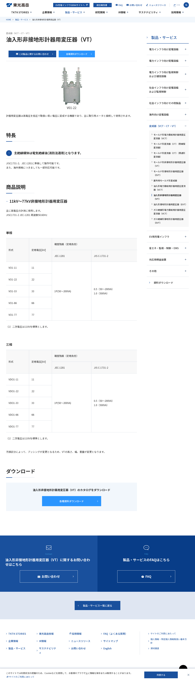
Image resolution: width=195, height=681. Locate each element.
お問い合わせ (78, 648)
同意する (161, 674)
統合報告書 (102, 5)
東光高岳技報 (46, 633)
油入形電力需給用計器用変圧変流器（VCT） (170, 187)
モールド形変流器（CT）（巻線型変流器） (169, 145)
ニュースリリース (80, 641)
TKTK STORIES (17, 633)
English (107, 648)
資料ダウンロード (163, 282)
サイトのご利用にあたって (163, 633)
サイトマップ (110, 641)
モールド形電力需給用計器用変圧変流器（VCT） (170, 136)
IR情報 (42, 641)
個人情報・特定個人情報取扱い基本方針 (169, 641)
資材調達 (155, 648)
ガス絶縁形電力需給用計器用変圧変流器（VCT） (170, 211)
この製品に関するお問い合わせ (32, 53)
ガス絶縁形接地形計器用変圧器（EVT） (168, 220)
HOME (8, 19)
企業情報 (13, 641)
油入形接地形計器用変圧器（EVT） (170, 204)
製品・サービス (21, 19)
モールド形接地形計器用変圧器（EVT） (168, 173)
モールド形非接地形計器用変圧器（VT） (170, 164)
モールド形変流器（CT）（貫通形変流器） (169, 154)
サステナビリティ (47, 650)
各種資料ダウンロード (76, 53)
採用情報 (77, 633)
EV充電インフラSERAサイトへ (70, 5)
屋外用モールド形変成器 (165, 180)
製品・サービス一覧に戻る (97, 607)
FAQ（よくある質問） (115, 633)
